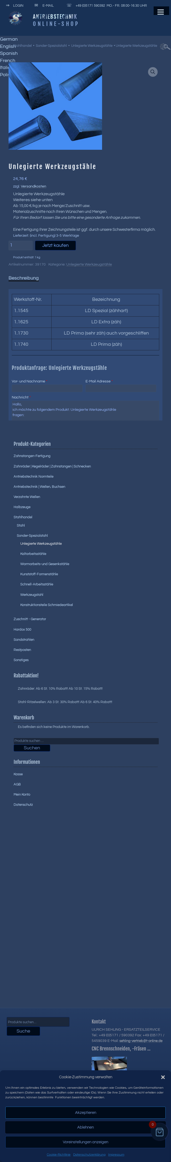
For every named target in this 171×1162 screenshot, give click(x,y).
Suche (23, 1031)
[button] (163, 1077)
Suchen (32, 747)
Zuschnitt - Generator (30, 619)
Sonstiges (21, 660)
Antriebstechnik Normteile (33, 476)
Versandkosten (33, 186)
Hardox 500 (22, 629)
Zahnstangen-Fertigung (32, 456)
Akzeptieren (85, 1113)
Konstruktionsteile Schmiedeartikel (46, 605)
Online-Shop (56, 23)
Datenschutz (23, 805)
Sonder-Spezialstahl (51, 46)
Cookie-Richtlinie (59, 1154)
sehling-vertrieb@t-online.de (140, 1041)
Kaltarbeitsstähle (33, 554)
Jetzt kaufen (55, 245)
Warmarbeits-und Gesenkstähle (44, 564)
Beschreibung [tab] (24, 278)
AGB (17, 784)
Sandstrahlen (24, 640)
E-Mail (43, 5)
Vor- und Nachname (29, 381)
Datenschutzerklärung (89, 1154)
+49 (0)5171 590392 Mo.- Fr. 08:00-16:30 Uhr (106, 5)
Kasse (18, 774)
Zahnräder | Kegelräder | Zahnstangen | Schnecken (52, 466)
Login (14, 5)
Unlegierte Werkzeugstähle (91, 46)
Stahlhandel (22, 46)
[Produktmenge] (21, 245)
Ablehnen (85, 1127)
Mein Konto (22, 794)
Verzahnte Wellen (27, 497)
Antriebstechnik (55, 16)
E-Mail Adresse (99, 381)
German (9, 39)
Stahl (21, 525)
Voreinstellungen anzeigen (85, 1142)
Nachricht (21, 397)
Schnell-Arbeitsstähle (36, 584)
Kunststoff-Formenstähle (39, 574)
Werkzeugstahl (31, 595)
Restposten (22, 650)
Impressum (116, 1154)
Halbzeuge (22, 507)
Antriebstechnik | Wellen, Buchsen (39, 487)
